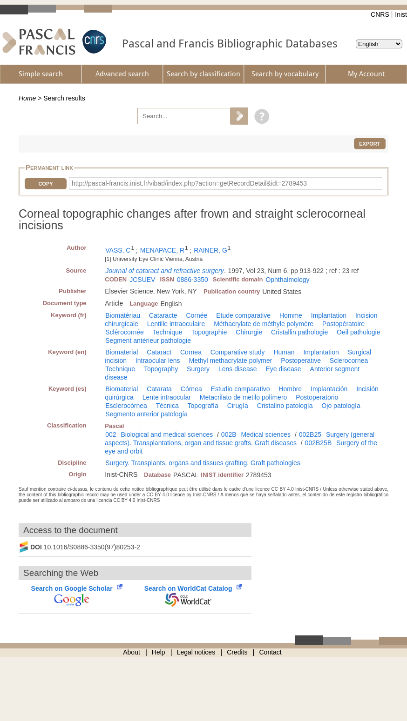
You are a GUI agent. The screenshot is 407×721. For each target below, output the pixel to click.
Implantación (329, 389)
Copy (45, 184)
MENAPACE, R (162, 250)
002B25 (310, 434)
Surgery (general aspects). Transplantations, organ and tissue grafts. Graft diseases (239, 439)
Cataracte (163, 315)
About (131, 652)
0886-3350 (192, 279)
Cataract (159, 352)
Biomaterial (121, 352)
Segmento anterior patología (146, 414)
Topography (161, 369)
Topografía (203, 405)
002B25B (318, 443)
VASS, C (117, 250)
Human (283, 352)
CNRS (380, 14)
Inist (401, 14)
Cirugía (237, 405)
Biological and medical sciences (167, 434)
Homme (290, 315)
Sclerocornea (349, 360)
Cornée (196, 315)
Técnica (167, 405)
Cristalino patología (285, 405)
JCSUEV (142, 279)
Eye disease (283, 369)
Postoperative (301, 360)
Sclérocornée (124, 332)
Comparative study (237, 352)
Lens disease (237, 369)
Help (158, 652)
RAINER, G (210, 250)
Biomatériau (122, 315)
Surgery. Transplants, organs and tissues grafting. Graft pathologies (202, 463)
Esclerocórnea (126, 405)
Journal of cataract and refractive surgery (164, 270)
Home (27, 98)
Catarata (159, 389)
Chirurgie (249, 332)
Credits (237, 652)
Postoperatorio (317, 397)
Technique (168, 332)
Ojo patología (340, 405)
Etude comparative (243, 315)
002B (229, 434)
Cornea (191, 352)
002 (110, 434)
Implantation (328, 315)
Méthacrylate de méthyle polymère (263, 323)
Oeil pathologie (358, 332)
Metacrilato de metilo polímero (243, 397)
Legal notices (196, 652)
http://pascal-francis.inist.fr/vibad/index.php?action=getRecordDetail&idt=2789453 (189, 183)
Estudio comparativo (240, 389)
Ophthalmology (287, 279)
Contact (270, 652)
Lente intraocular (166, 397)
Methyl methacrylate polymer (230, 360)
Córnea (191, 389)
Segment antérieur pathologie (148, 340)
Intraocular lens (158, 360)
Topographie (209, 332)
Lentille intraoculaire (176, 323)
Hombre (290, 389)
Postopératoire (343, 323)
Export (369, 144)
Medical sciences (266, 434)
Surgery (198, 369)
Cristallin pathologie (299, 332)
